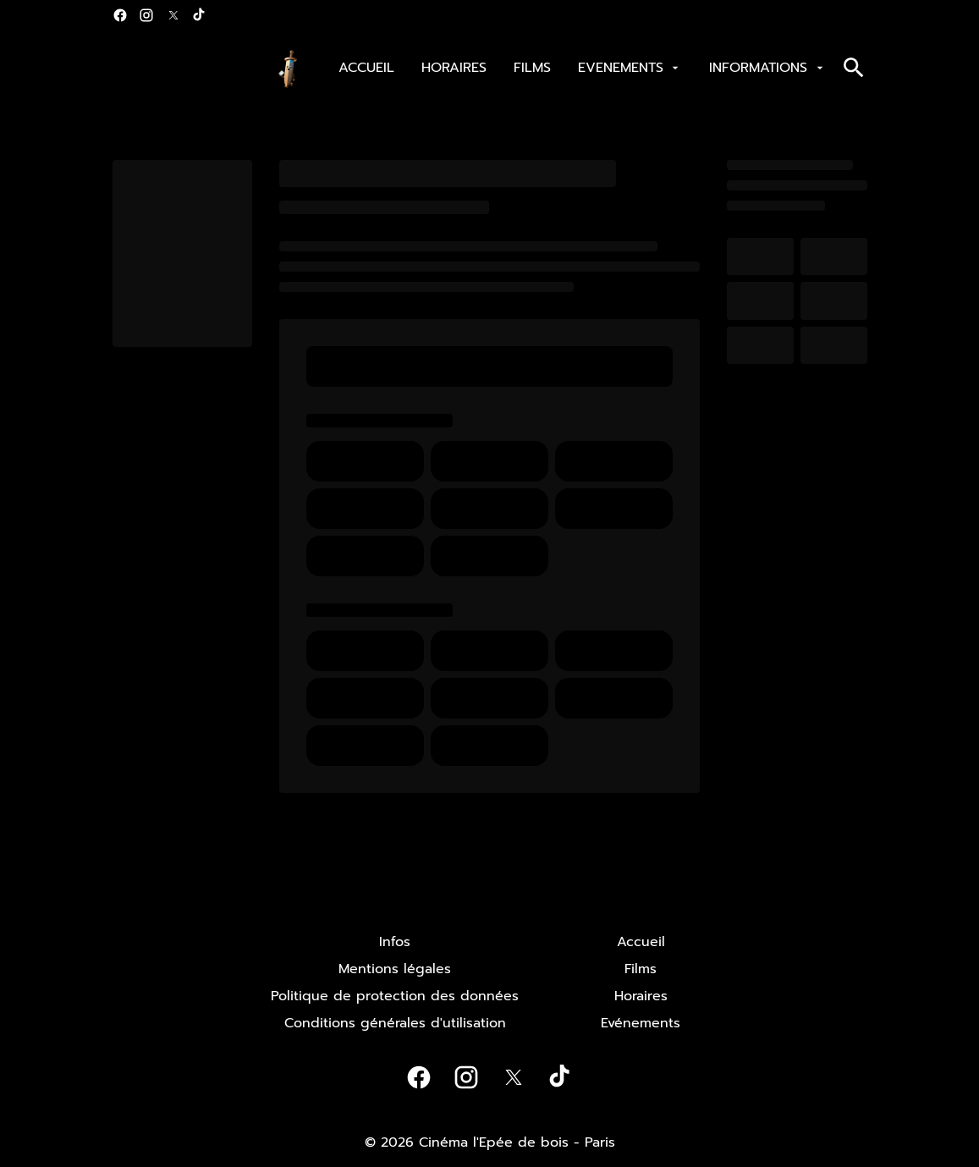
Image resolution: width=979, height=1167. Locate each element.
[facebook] (120, 15)
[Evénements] (640, 1023)
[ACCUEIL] (366, 67)
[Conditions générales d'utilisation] (395, 1023)
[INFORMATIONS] (767, 67)
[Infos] (394, 941)
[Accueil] (641, 941)
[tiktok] (199, 15)
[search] (853, 67)
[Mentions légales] (394, 969)
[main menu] (582, 67)
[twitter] (173, 15)
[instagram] (146, 15)
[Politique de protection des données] (395, 996)
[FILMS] (532, 67)
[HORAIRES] (454, 67)
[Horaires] (641, 996)
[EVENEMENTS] (630, 67)
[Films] (640, 969)
